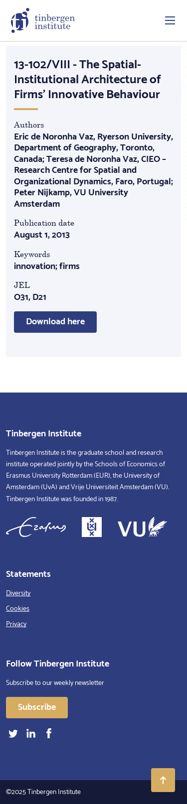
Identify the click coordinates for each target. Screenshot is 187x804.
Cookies (17, 609)
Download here (55, 321)
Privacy (16, 624)
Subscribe (37, 707)
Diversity (18, 593)
